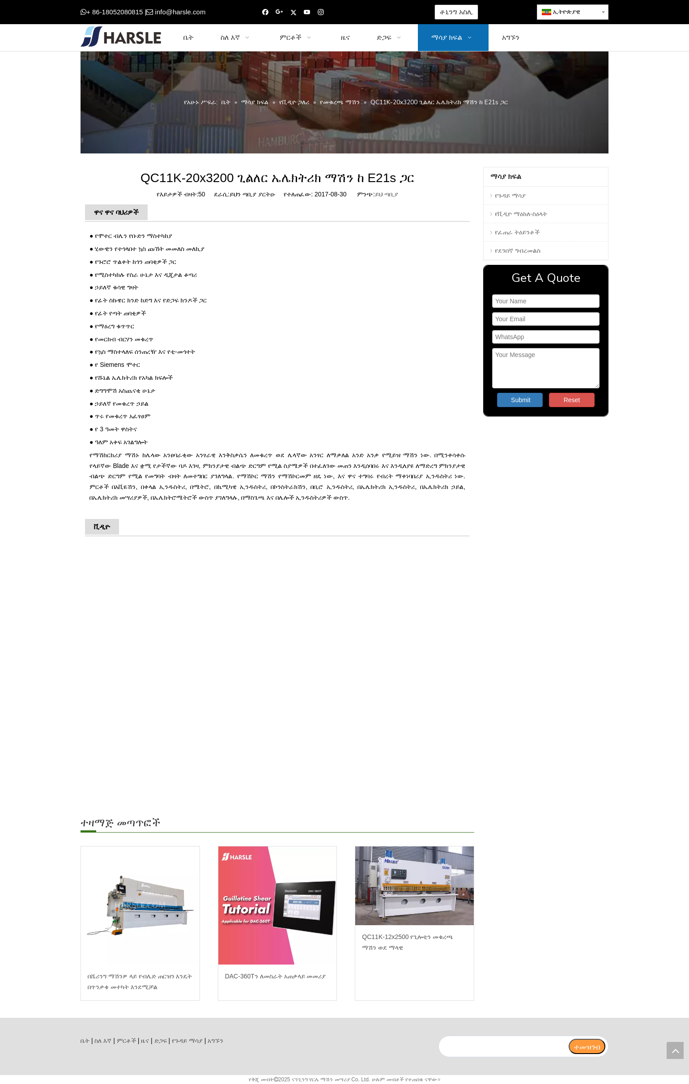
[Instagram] (321, 12)
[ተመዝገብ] (587, 1046)
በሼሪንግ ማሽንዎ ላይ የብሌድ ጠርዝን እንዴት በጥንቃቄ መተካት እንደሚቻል (140, 981)
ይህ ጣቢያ (386, 194)
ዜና (145, 1040)
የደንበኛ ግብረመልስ (517, 250)
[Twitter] (293, 12)
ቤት (85, 1040)
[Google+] (279, 12)
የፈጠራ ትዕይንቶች (517, 232)
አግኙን (215, 1040)
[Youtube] (307, 12)
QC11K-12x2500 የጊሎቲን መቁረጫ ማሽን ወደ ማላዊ (407, 942)
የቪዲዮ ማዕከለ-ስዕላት (521, 213)
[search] (503, 1046)
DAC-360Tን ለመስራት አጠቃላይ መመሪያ (275, 976)
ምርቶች (126, 1040)
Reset (572, 400)
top (675, 1050)
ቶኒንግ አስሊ (456, 12)
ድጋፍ (160, 1040)
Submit (521, 400)
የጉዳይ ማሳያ (510, 195)
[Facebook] (265, 12)
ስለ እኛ (102, 1040)
